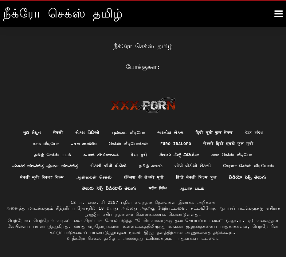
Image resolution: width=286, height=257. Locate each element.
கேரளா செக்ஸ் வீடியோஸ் (59, 177)
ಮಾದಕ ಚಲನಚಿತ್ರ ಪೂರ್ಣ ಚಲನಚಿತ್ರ (74, 165)
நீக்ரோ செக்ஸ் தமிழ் (95, 238)
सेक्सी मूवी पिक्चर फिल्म (123, 177)
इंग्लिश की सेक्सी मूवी (231, 177)
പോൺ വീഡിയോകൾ (99, 154)
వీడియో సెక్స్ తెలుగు (101, 188)
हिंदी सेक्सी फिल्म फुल (47, 188)
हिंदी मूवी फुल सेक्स (216, 131)
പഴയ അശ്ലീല (80, 143)
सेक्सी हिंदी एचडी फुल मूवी (233, 143)
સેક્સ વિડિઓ (84, 131)
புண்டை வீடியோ (127, 131)
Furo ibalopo (177, 143)
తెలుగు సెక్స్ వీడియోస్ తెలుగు (161, 188)
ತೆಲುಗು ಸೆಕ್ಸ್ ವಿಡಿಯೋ (181, 154)
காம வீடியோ (40, 143)
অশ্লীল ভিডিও (212, 188)
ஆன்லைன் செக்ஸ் (179, 177)
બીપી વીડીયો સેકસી (227, 165)
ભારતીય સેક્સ (170, 131)
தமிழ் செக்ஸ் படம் (48, 154)
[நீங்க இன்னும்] (278, 13)
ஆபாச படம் (247, 188)
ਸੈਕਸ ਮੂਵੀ (140, 154)
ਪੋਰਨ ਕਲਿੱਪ (259, 131)
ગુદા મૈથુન (27, 131)
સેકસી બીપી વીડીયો (139, 165)
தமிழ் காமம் (183, 165)
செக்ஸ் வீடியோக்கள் (127, 143)
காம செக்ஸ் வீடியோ (236, 154)
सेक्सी (54, 131)
